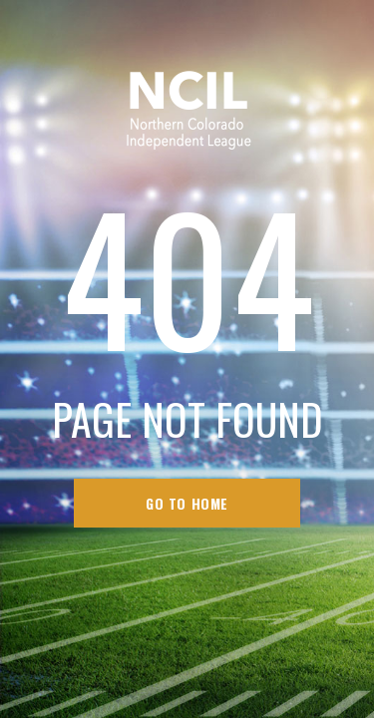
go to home (187, 503)
